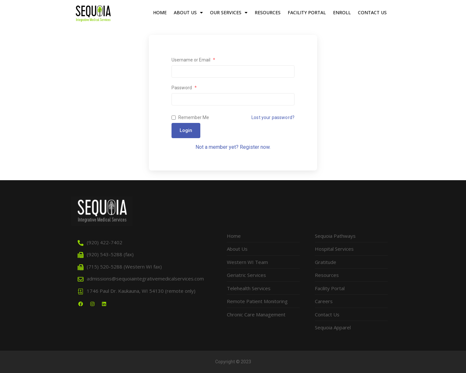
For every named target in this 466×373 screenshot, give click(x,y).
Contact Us (372, 12)
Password (184, 87)
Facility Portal (307, 12)
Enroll (342, 12)
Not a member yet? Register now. (233, 147)
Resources (268, 12)
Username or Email (193, 60)
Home (160, 12)
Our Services (229, 12)
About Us (188, 12)
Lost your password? (272, 117)
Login (186, 130)
